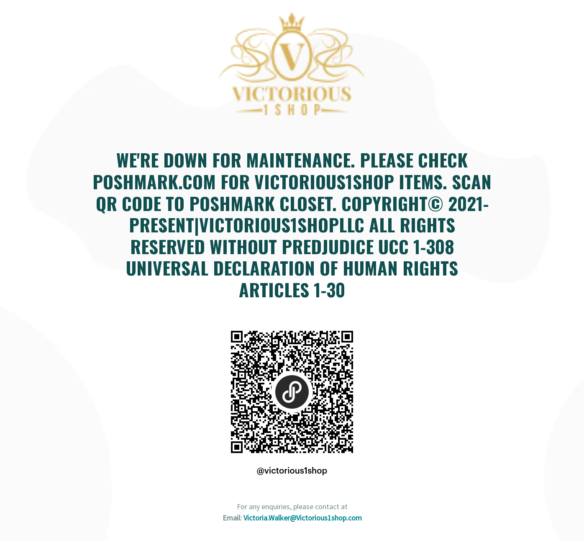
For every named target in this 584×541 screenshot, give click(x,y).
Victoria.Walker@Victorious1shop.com (302, 518)
